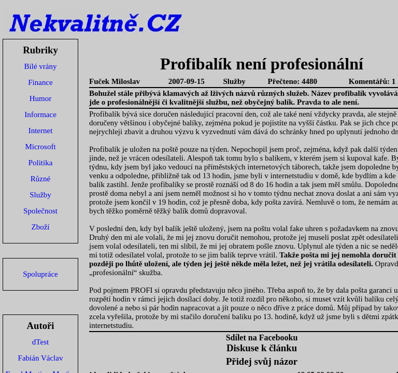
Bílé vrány (40, 66)
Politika (41, 163)
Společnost (40, 211)
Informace (40, 114)
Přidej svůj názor (261, 361)
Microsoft (40, 146)
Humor (41, 98)
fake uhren (306, 228)
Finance (40, 82)
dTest (40, 342)
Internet (41, 130)
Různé (40, 179)
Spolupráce (40, 274)
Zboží (41, 227)
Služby (40, 195)
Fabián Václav (40, 358)
